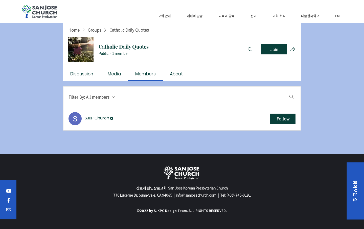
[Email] (9, 209)
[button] (164, 16)
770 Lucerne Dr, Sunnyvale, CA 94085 (142, 195)
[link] (81, 74)
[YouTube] (9, 191)
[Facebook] (9, 200)
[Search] (250, 49)
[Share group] (293, 49)
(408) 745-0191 (238, 195)
